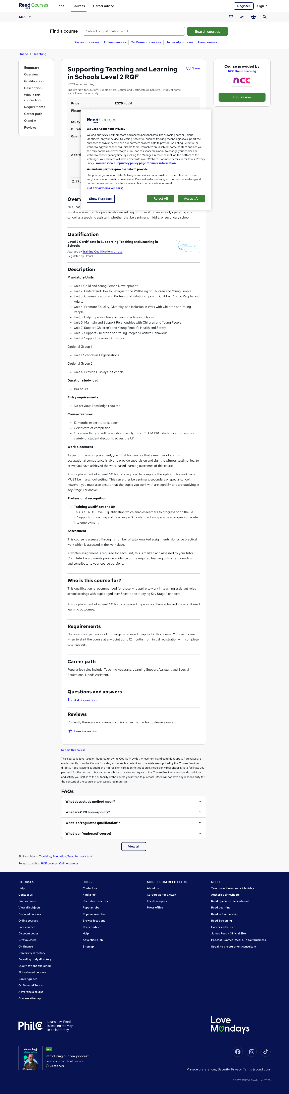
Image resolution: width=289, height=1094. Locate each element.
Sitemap (88, 946)
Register (243, 6)
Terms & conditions (257, 1069)
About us (153, 888)
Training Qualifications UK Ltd (102, 251)
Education (59, 856)
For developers (157, 901)
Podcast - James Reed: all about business (238, 940)
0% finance (25, 946)
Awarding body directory (35, 959)
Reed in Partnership (224, 914)
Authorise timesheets (225, 894)
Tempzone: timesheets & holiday (232, 888)
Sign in (262, 6)
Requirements (34, 107)
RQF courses (49, 863)
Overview (31, 74)
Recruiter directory (95, 901)
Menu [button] (25, 16)
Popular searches (94, 914)
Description (33, 88)
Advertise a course (30, 992)
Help (21, 888)
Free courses (207, 42)
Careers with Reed (223, 927)
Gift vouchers (27, 940)
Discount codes (28, 933)
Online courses (115, 42)
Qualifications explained (34, 966)
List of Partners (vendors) (105, 188)
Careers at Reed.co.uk (161, 894)
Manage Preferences (201, 1069)
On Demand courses (146, 42)
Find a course (64, 31)
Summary (31, 67)
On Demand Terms (30, 985)
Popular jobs (91, 907)
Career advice (103, 6)
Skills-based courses (32, 972)
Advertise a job (93, 940)
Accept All (191, 198)
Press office (155, 907)
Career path (33, 114)
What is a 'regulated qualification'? (92, 823)
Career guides (27, 979)
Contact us (25, 894)
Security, (224, 1069)
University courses (179, 42)
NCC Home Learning (242, 71)
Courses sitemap (29, 998)
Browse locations (94, 920)
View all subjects (29, 907)
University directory (31, 953)
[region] (146, 159)
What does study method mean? (90, 801)
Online (23, 54)
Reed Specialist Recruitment (230, 901)
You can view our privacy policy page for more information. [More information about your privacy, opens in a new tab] (136, 163)
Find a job (89, 894)
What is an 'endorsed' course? (88, 833)
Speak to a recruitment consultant (233, 946)
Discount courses (86, 42)
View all (133, 846)
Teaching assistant (79, 856)
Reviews (30, 127)
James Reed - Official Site (228, 933)
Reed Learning (221, 907)
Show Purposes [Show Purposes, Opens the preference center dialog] (100, 199)
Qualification (34, 81)
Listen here (57, 1066)
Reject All (161, 198)
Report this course (73, 750)
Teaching (40, 54)
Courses (78, 6)
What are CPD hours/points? (87, 812)
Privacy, (237, 1069)
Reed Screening (221, 920)
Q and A (30, 121)
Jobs (60, 6)
